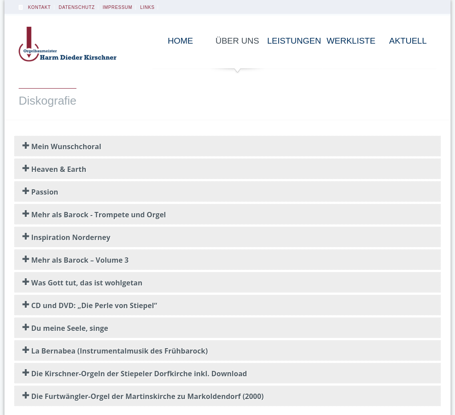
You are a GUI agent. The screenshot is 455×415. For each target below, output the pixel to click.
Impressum (117, 7)
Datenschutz (77, 7)
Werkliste (351, 40)
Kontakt (39, 7)
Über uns (237, 40)
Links (147, 7)
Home (180, 40)
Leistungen (294, 40)
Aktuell (408, 40)
